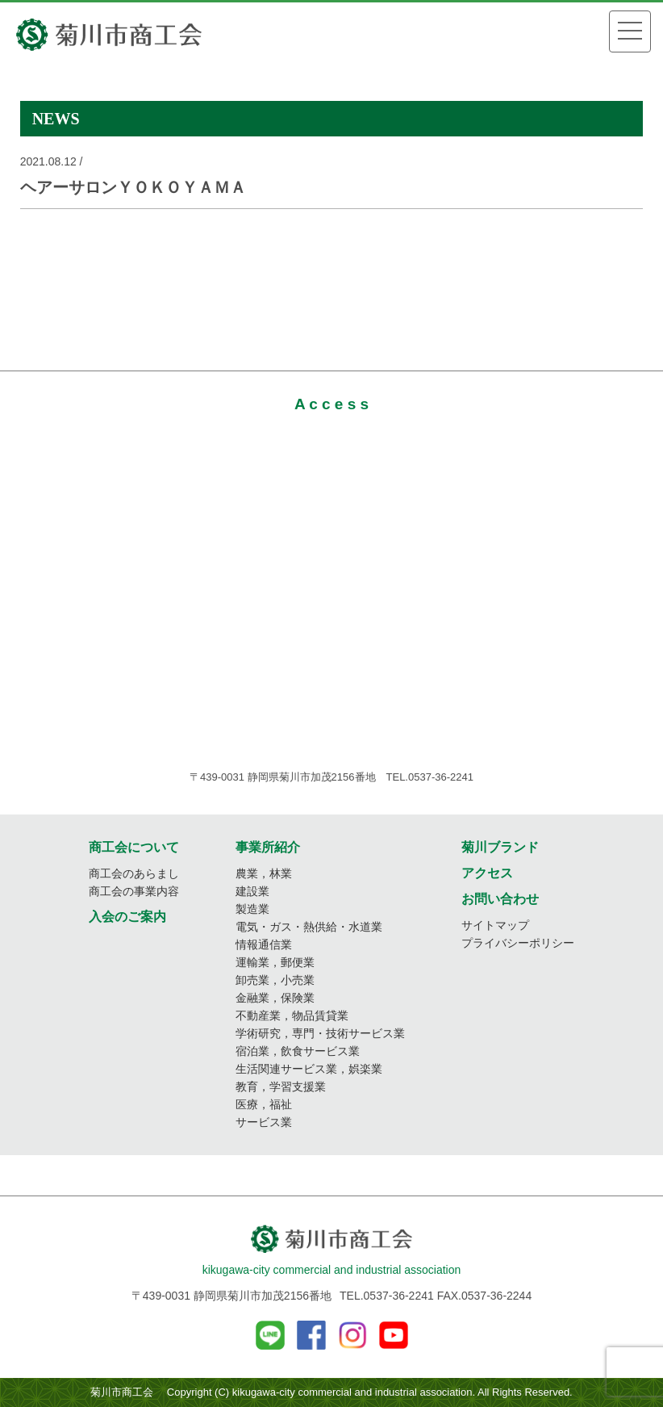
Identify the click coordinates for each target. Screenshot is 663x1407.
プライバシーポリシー (517, 942)
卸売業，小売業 (275, 980)
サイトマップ (495, 925)
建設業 (252, 891)
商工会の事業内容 (134, 891)
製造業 (252, 908)
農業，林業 (264, 873)
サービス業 (264, 1122)
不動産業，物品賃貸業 (292, 1015)
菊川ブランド (500, 847)
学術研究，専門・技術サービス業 (320, 1033)
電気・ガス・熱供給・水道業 (309, 926)
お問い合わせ (500, 899)
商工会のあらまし (134, 873)
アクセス (487, 873)
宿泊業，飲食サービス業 (298, 1051)
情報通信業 (264, 944)
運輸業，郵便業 (275, 962)
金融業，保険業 (275, 997)
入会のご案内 (127, 916)
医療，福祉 (264, 1104)
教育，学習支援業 (281, 1086)
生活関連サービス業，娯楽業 (309, 1068)
